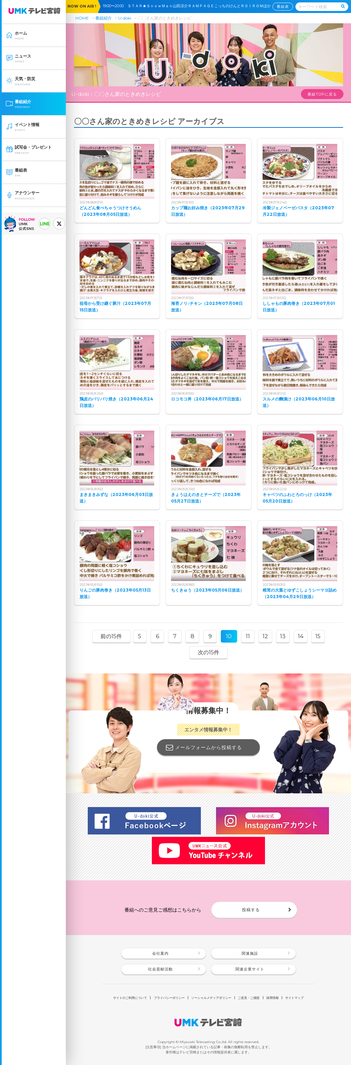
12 (265, 636)
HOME (82, 18)
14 (300, 636)
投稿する (251, 909)
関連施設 (250, 953)
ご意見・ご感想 (248, 997)
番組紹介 (103, 18)
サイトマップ (294, 997)
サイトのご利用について (130, 997)
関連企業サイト (249, 969)
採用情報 (272, 997)
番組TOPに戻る (322, 94)
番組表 (283, 6)
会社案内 (160, 953)
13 (283, 636)
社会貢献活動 (160, 969)
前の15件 (111, 636)
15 (317, 636)
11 (248, 636)
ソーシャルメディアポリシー (211, 997)
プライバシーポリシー (169, 997)
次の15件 (208, 652)
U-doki (124, 18)
